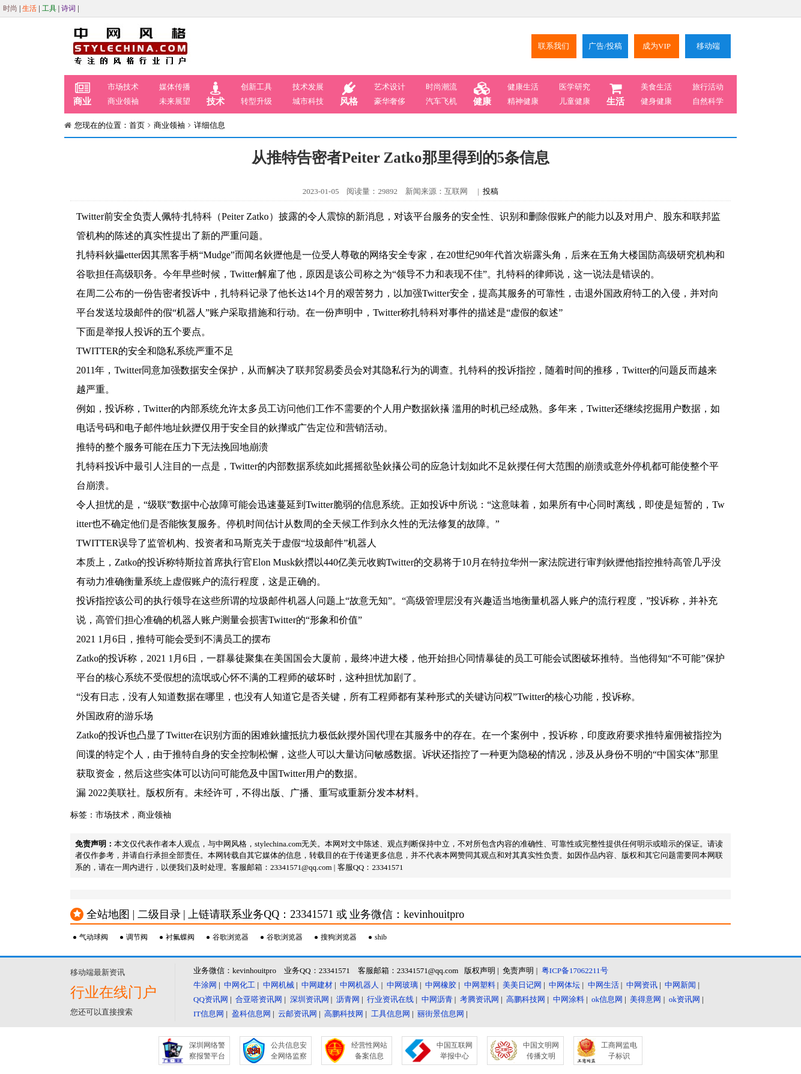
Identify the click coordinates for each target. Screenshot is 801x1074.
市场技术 (123, 86)
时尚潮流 (441, 86)
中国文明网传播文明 (541, 1050)
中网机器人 (359, 984)
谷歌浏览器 (231, 937)
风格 (349, 94)
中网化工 (239, 984)
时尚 (10, 8)
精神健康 (523, 101)
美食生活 (656, 86)
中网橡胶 (440, 984)
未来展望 (174, 101)
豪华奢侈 (389, 101)
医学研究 (574, 86)
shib (381, 937)
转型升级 (256, 101)
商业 (82, 94)
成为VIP (656, 45)
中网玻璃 (402, 984)
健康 (482, 94)
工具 (49, 8)
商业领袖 (123, 101)
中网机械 (278, 984)
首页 (137, 125)
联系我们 (553, 45)
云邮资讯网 (297, 1013)
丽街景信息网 (440, 1013)
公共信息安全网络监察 (289, 1050)
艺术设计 (389, 86)
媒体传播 (174, 86)
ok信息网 (607, 999)
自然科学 (708, 101)
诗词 (68, 8)
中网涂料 (568, 999)
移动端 (708, 45)
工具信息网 (390, 1013)
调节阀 (137, 937)
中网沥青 (437, 999)
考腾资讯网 (479, 999)
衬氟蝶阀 (180, 937)
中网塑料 (479, 984)
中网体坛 (564, 984)
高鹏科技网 (525, 999)
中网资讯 (641, 984)
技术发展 (308, 86)
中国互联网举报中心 (455, 1050)
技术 (216, 94)
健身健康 (656, 101)
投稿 (490, 191)
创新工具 (256, 86)
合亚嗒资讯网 (258, 999)
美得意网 (645, 999)
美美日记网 (522, 984)
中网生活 (603, 984)
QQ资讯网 (210, 999)
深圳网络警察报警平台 (207, 1050)
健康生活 (523, 86)
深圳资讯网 (309, 999)
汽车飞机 (441, 101)
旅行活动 (708, 86)
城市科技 (308, 101)
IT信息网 (208, 1013)
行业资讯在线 (390, 999)
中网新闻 (680, 984)
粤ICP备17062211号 (575, 970)
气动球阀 (93, 937)
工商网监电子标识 (619, 1050)
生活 (29, 8)
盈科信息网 (251, 1013)
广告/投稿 (605, 45)
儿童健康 (574, 101)
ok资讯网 (684, 999)
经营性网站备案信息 (369, 1050)
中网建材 (317, 984)
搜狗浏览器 (339, 937)
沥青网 (348, 999)
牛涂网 (205, 984)
